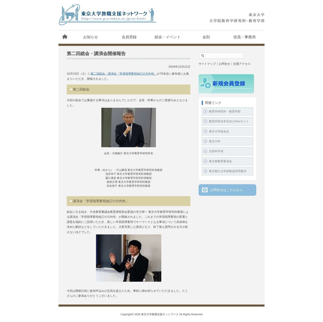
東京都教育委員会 (220, 161)
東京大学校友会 (219, 131)
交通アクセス (241, 63)
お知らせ (90, 37)
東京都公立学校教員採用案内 (227, 171)
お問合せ (224, 63)
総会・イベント (168, 37)
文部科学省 (216, 151)
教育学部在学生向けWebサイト (229, 121)
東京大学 (214, 141)
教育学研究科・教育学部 (225, 111)
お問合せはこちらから (226, 190)
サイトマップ (207, 63)
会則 (206, 37)
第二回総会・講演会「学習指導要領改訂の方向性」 (124, 73)
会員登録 (129, 37)
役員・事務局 (244, 37)
